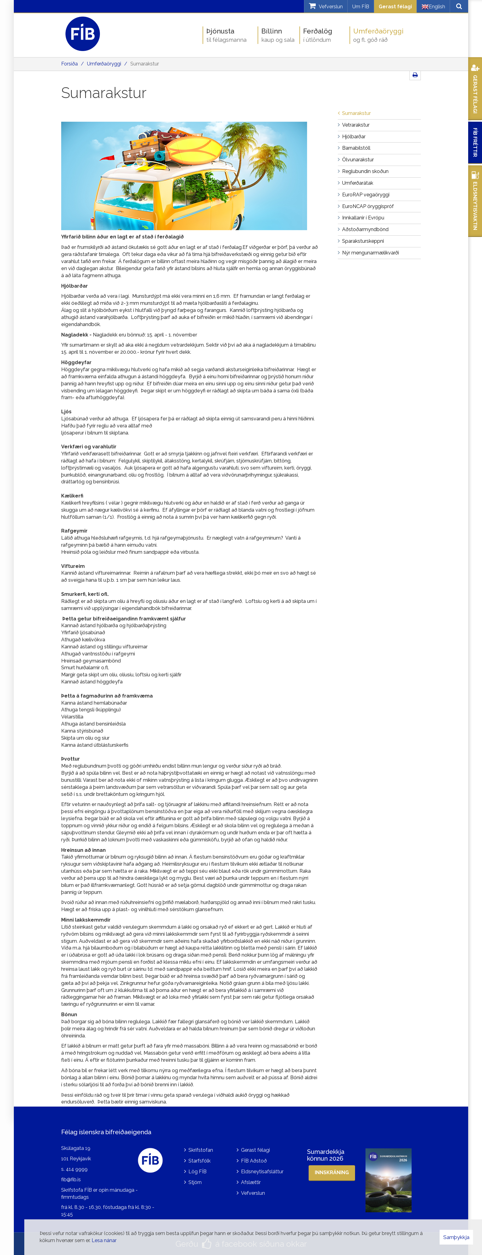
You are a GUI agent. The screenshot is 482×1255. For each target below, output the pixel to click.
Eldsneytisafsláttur (262, 1171)
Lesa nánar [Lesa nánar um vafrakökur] (104, 1240)
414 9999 (77, 1169)
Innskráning (332, 1172)
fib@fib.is (71, 1179)
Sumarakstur (144, 64)
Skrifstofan (200, 1150)
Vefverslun (253, 1193)
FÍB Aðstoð (254, 1161)
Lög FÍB (197, 1171)
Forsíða (69, 64)
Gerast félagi (395, 7)
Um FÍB (360, 7)
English (433, 7)
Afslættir (251, 1182)
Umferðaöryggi (104, 64)
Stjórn (195, 1182)
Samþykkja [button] (456, 1237)
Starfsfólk (199, 1161)
